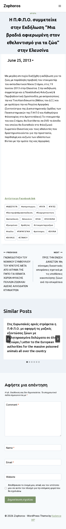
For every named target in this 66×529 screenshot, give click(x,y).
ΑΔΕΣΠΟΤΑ (11, 206)
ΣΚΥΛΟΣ (10, 237)
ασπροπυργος (28, 206)
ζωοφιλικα (11, 225)
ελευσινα (27, 219)
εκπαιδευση (12, 219)
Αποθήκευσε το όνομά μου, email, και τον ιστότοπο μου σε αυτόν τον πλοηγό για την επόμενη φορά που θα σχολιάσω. (34, 488)
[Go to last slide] (8, 339)
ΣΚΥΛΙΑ (52, 231)
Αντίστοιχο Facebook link (20, 198)
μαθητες (25, 225)
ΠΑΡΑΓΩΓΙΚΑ (23, 231)
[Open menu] (59, 6)
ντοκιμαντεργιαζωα (43, 225)
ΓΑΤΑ (42, 206)
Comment (12, 404)
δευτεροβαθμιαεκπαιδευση (19, 212)
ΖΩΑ (38, 219)
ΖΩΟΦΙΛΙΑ (49, 219)
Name (10, 447)
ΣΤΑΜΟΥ (23, 237)
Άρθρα (33, 13)
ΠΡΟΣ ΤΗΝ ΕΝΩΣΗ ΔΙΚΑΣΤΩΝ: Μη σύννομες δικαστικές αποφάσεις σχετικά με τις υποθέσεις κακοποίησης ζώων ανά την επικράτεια (49, 267)
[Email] (33, 462)
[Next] (57, 339)
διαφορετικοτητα (45, 212)
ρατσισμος (39, 231)
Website (10, 476)
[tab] (27, 362)
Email (10, 462)
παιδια (9, 231)
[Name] (33, 447)
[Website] (33, 477)
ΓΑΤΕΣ (52, 206)
